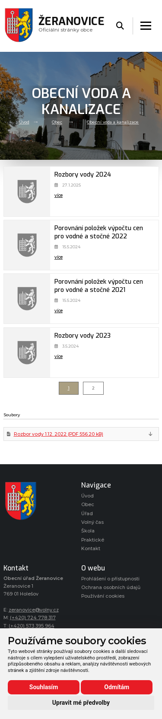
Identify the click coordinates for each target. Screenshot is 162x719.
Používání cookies (102, 596)
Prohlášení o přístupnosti (110, 579)
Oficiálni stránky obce (71, 26)
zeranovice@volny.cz (34, 610)
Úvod (24, 122)
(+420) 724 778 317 (33, 618)
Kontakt (90, 548)
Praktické (92, 540)
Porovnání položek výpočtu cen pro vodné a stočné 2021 (98, 286)
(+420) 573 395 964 (31, 626)
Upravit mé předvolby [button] (81, 702)
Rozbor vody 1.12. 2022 (58, 434)
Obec (57, 122)
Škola (88, 531)
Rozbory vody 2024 (82, 175)
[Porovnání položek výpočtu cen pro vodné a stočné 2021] (27, 298)
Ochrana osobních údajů (110, 587)
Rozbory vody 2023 (82, 336)
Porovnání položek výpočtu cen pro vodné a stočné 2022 (98, 232)
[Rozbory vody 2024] (27, 191)
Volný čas (92, 522)
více (58, 195)
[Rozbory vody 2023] (27, 352)
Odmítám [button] (116, 687)
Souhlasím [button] (43, 687)
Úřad (87, 513)
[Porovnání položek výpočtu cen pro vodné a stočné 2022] (27, 245)
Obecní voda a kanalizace (113, 122)
